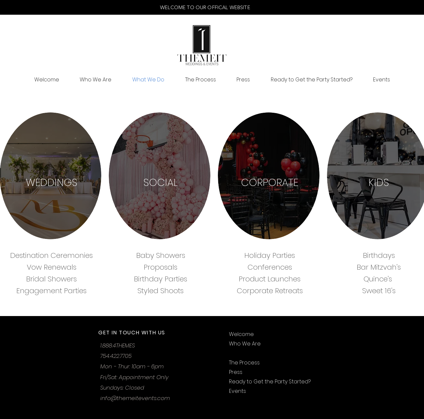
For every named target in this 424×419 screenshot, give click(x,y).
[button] (366, 53)
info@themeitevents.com (135, 398)
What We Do (245, 353)
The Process (244, 362)
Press (235, 372)
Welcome (241, 334)
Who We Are (245, 343)
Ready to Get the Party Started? (270, 381)
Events (237, 391)
